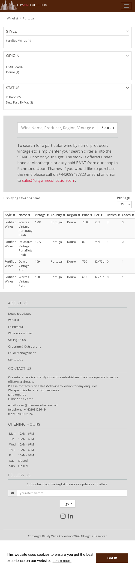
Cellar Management (22, 353)
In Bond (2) (13, 97)
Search (108, 127)
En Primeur (15, 327)
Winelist (12, 18)
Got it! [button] (112, 558)
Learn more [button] (62, 561)
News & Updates (19, 313)
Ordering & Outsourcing (24, 346)
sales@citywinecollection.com (48, 180)
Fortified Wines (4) (18, 40)
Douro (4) (12, 72)
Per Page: (123, 198)
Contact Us (15, 360)
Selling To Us (17, 340)
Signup (67, 504)
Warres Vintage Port (24, 281)
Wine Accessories (20, 333)
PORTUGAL (14, 67)
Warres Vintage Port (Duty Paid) (26, 228)
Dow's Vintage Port (24, 265)
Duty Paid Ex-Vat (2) (19, 102)
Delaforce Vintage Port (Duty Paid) (26, 248)
